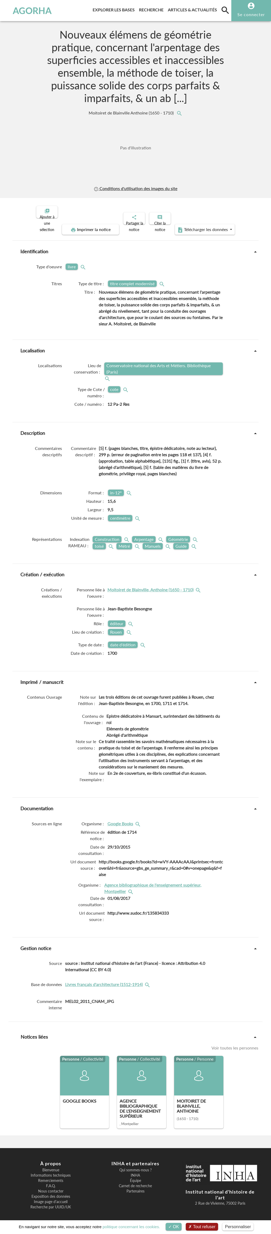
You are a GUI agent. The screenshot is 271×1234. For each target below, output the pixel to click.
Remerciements (50, 1176)
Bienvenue (50, 1165)
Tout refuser (201, 1226)
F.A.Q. (51, 1181)
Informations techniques (51, 1170)
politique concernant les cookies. (131, 1226)
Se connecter (251, 14)
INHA (135, 1170)
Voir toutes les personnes (234, 1043)
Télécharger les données (195, 225)
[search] (225, 10)
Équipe (135, 1176)
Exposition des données (50, 1192)
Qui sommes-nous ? (135, 1165)
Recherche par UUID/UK (50, 1202)
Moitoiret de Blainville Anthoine (132, 112)
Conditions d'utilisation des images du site (135, 188)
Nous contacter (51, 1186)
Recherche (152, 9)
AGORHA (27, 10)
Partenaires (135, 1186)
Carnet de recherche (135, 1181)
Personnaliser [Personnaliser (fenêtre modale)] (238, 1226)
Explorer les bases (115, 9)
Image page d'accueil (50, 1197)
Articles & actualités (193, 9)
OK (173, 1226)
